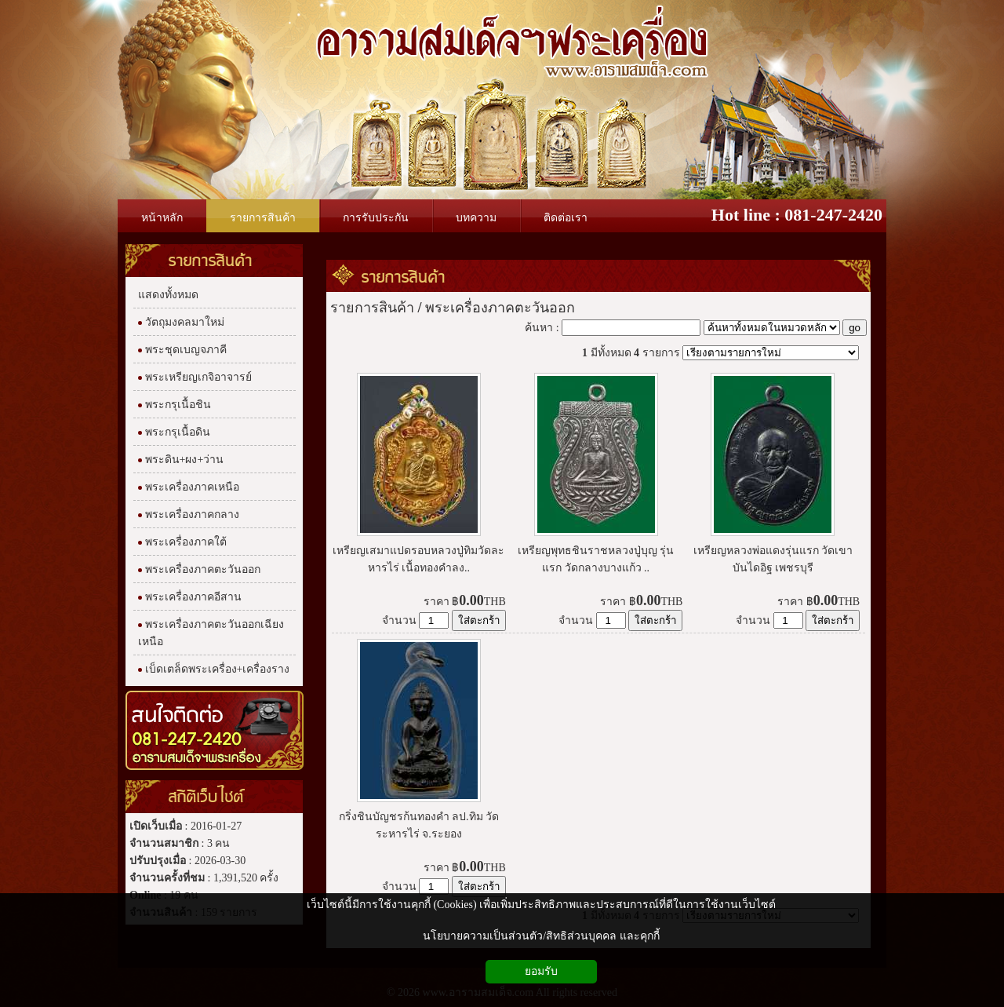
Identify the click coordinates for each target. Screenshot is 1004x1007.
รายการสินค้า (404, 276)
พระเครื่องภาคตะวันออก (500, 308)
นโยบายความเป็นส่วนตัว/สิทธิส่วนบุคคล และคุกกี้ (541, 936)
